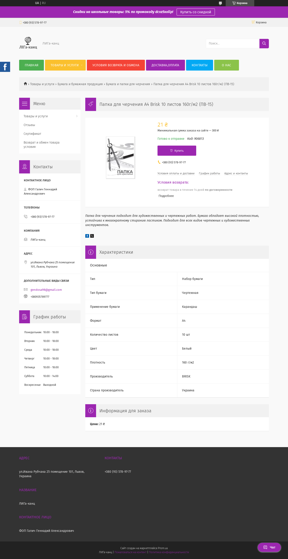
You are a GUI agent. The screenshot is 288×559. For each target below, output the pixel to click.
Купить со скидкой (195, 12)
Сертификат (32, 134)
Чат (269, 547)
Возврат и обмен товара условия (42, 145)
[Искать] (264, 43)
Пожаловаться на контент (130, 552)
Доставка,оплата (165, 65)
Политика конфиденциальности (169, 552)
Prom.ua (163, 548)
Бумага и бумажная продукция (80, 84)
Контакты (199, 65)
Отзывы (29, 125)
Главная (31, 65)
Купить (179, 150)
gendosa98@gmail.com (46, 289)
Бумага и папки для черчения (128, 84)
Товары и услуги (65, 65)
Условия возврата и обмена (116, 65)
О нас (226, 65)
